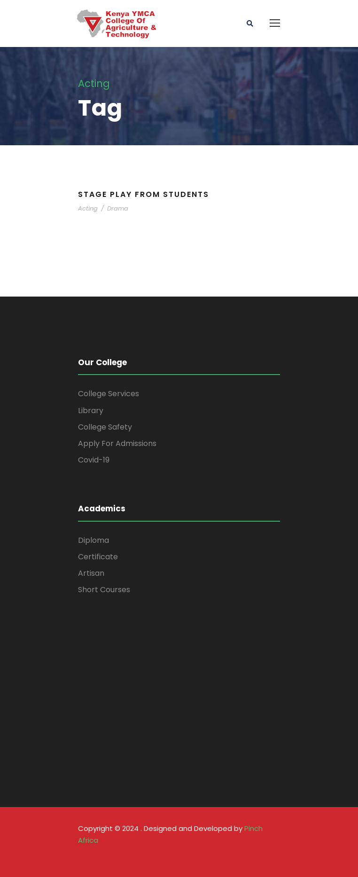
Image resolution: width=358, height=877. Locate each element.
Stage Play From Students (143, 194)
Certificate (98, 556)
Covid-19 (93, 459)
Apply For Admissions (117, 443)
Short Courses (104, 589)
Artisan (91, 573)
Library (90, 410)
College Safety (105, 427)
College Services (108, 393)
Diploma (93, 540)
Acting (88, 208)
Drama (117, 208)
